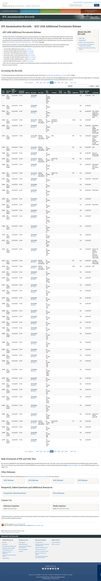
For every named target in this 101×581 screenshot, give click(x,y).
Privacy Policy (44, 574)
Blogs (56, 569)
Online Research (7, 540)
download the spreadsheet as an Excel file (57, 75)
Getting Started (39, 542)
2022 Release (58, 480)
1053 (48, 82)
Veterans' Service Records (30, 11)
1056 (59, 82)
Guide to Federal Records (41, 547)
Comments (95, 92)
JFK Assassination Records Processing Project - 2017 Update (22, 42)
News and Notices (56, 542)
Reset (97, 86)
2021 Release (82, 480)
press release (27, 49)
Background (82, 40)
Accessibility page (39, 525)
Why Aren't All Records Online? (40, 553)
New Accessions (56, 544)
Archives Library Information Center (9, 555)
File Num (47, 91)
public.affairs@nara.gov (63, 508)
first (26, 82)
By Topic (4, 542)
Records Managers (23, 549)
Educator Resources (50, 11)
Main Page (82, 38)
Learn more (87, 578)
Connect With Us (50, 566)
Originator (75, 92)
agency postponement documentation (35, 476)
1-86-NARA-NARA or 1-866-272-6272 (50, 578)
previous (30, 82)
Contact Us (96, 2)
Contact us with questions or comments (11, 532)
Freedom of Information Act (54, 574)
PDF (32, 97)
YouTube (53, 569)
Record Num (8, 91)
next (71, 82)
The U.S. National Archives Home (21, 4)
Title (65, 92)
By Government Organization (9, 546)
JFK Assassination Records (24, 20)
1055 (55, 82)
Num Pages (69, 91)
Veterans (21, 551)
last (75, 82)
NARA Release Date (14, 91)
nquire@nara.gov (12, 508)
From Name (60, 91)
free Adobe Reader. (19, 524)
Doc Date (33, 92)
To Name (54, 92)
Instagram (48, 569)
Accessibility (37, 574)
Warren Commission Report (86, 42)
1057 (62, 82)
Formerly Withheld (21, 91)
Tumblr (50, 569)
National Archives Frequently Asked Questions (42, 545)
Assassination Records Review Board (87, 48)
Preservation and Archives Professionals (25, 547)
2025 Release (9, 480)
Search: (70, 86)
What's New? (56, 540)
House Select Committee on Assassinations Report (86, 45)
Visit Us (70, 11)
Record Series (82, 91)
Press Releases (58, 493)
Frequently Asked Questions (15, 493)
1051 (41, 82)
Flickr (58, 569)
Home (3, 20)
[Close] (99, 566)
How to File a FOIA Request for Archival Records (41, 557)
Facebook (43, 569)
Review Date (87, 91)
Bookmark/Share (88, 2)
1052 (44, 82)
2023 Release (33, 480)
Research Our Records (10, 11)
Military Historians (23, 544)
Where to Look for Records (41, 551)
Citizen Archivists (78, 2)
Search (96, 5)
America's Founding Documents (91, 11)
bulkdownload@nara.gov (74, 465)
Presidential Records (7, 550)
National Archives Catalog (8, 548)
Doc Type (40, 92)
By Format (4, 544)
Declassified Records (40, 549)
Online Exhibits (5, 558)
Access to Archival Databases (6, 552)
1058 (66, 82)
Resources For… (24, 540)
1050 (37, 82)
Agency (27, 92)
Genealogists (22, 542)
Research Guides (40, 540)
